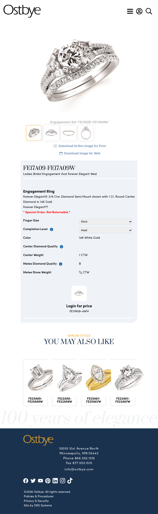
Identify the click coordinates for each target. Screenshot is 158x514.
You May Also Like (79, 342)
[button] (139, 11)
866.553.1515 (85, 458)
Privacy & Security (36, 500)
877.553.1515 (82, 462)
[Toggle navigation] (130, 11)
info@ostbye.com (79, 469)
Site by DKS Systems (38, 505)
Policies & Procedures (38, 496)
